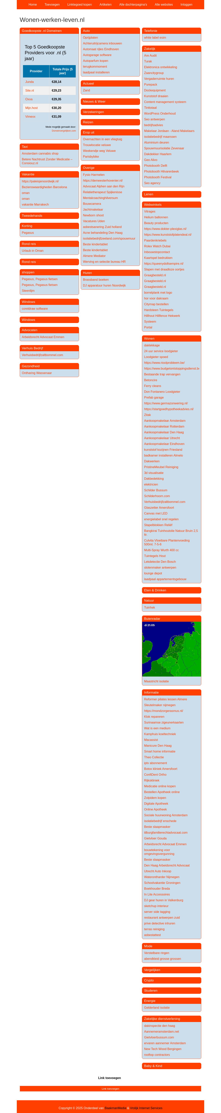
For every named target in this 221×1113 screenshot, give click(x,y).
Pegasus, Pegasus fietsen (40, 279)
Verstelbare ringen (156, 953)
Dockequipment (155, 90)
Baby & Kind (153, 1066)
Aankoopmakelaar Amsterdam (164, 420)
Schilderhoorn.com (157, 496)
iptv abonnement (155, 763)
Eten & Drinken (155, 590)
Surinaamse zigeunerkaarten (164, 722)
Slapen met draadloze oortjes (164, 269)
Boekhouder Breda (157, 888)
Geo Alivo (150, 160)
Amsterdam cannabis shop (40, 153)
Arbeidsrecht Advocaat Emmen (43, 337)
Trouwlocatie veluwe (97, 145)
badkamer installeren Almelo (163, 455)
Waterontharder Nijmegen (161, 877)
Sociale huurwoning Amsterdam (166, 815)
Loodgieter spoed (156, 357)
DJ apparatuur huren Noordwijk (104, 285)
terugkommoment (95, 66)
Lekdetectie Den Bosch (160, 561)
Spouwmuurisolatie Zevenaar (164, 148)
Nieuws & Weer (94, 101)
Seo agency (152, 183)
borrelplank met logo (158, 292)
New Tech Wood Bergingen (162, 1049)
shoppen (28, 272)
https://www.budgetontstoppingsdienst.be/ (172, 368)
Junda (29, 81)
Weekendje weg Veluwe (99, 150)
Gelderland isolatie (157, 1007)
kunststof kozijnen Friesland (163, 449)
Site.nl (29, 90)
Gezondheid (31, 366)
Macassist (151, 739)
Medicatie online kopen (160, 786)
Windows (28, 302)
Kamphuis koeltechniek (160, 734)
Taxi (25, 147)
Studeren (150, 990)
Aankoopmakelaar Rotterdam (164, 426)
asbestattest (152, 935)
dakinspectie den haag (159, 1025)
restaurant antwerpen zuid (162, 917)
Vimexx (30, 116)
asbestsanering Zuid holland (102, 227)
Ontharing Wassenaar (37, 373)
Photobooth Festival (157, 177)
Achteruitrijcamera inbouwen (102, 43)
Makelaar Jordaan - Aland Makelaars (169, 131)
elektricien (151, 484)
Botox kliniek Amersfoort (160, 768)
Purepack (150, 84)
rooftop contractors (157, 1054)
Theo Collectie (154, 757)
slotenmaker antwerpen (160, 567)
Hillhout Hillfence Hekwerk (162, 315)
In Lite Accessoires (157, 894)
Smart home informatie (159, 751)
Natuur (149, 600)
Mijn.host (31, 108)
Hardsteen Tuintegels (158, 310)
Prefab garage (154, 397)
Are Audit (150, 55)
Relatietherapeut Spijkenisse (102, 192)
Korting (27, 226)
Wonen (149, 338)
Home (33, 4)
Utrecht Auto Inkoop (157, 871)
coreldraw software (35, 308)
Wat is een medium (157, 728)
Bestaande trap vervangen (162, 374)
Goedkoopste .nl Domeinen (42, 31)
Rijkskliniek (151, 780)
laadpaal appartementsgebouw (165, 579)
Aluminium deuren (156, 142)
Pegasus (28, 232)
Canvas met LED (155, 513)
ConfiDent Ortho (155, 774)
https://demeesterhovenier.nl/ (102, 180)
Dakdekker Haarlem (157, 154)
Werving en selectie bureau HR (104, 261)
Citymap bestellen (156, 304)
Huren (87, 273)
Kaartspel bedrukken (158, 257)
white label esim (155, 37)
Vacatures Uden (94, 221)
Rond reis (29, 244)
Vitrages (149, 211)
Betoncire (150, 380)
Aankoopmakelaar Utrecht (162, 438)
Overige (88, 168)
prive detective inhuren (159, 923)
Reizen (88, 122)
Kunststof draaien (156, 96)
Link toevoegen (109, 1078)
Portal (148, 327)
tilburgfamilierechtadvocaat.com (166, 832)
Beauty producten (156, 223)
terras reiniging (154, 929)
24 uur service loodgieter (161, 351)
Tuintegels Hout (155, 556)
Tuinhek (149, 607)
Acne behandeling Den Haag (102, 232)
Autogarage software (97, 55)
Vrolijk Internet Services (146, 1108)
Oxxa (28, 99)
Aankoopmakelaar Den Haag (164, 432)
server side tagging (157, 911)
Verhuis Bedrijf (32, 348)
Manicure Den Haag (158, 745)
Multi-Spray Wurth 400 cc (161, 550)
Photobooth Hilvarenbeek (161, 171)
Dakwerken (152, 461)
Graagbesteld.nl (155, 275)
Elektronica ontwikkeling (160, 67)
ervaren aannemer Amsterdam (165, 1043)
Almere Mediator (94, 256)
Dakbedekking (154, 478)
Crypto (149, 980)
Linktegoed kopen (79, 4)
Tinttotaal (150, 107)
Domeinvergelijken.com (64, 130)
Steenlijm (28, 290)
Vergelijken (152, 970)
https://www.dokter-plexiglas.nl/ (165, 228)
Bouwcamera (92, 203)
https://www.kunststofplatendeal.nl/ (167, 234)
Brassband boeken (96, 279)
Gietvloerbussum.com (159, 1037)
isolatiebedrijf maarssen (160, 136)
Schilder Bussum (155, 490)
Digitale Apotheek (156, 803)
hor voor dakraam (156, 298)
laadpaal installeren (96, 72)
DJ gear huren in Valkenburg (163, 900)
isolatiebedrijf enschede (160, 821)
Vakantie (28, 174)
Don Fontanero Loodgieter (162, 391)
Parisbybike (91, 156)
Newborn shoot (93, 215)
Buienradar (152, 619)
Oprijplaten (90, 37)
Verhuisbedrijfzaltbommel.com (42, 355)
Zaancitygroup (154, 73)
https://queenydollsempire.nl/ (164, 263)
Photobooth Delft (155, 165)
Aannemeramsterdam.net (161, 1031)
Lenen (148, 194)
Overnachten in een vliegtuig (102, 139)
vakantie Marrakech (35, 204)
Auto (86, 31)
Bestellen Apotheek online (162, 792)
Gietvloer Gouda (155, 838)
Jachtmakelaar (93, 209)
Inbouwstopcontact (157, 252)
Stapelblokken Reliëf (158, 525)
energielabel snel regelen (161, 519)
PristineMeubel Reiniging (161, 467)
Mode (148, 946)
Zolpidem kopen (155, 797)
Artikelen (105, 4)
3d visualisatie (154, 472)
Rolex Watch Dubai (157, 246)
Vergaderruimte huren (159, 78)
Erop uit (88, 132)
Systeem (150, 321)
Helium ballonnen (156, 217)
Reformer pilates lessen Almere (165, 699)
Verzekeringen (93, 112)
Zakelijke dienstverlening (162, 1019)
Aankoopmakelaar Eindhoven (164, 444)
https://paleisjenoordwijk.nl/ (40, 181)
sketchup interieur (156, 906)
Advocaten (29, 330)
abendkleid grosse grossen (162, 958)
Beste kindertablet (95, 244)
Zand (86, 90)
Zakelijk (149, 49)
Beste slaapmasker (157, 826)
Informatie (151, 692)
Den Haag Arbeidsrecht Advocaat (167, 865)
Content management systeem (165, 102)
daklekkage (152, 345)
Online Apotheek (155, 809)
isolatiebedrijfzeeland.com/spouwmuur (109, 238)
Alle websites (164, 4)
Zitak (147, 415)
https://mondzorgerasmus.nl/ (163, 711)
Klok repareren (154, 716)
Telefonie (150, 31)
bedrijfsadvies (153, 125)
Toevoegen (52, 4)
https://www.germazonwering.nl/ (166, 403)
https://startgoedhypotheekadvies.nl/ (169, 409)
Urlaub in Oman (32, 250)
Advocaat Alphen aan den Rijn (103, 186)
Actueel (88, 83)
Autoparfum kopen (95, 60)
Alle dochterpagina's (133, 4)
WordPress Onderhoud (160, 113)
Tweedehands (32, 216)
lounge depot (153, 573)
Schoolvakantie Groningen (162, 882)
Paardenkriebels (155, 240)
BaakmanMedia (115, 1108)
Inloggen (186, 4)
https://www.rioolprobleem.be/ (164, 362)
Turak (148, 61)
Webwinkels (153, 205)
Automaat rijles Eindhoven (101, 49)
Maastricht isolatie (156, 681)
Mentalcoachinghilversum (100, 198)
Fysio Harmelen (94, 174)
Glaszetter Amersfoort (159, 507)
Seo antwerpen (154, 119)
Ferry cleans (152, 386)
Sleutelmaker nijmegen (160, 705)
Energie (150, 1001)
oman (26, 193)
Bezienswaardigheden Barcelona (44, 187)
